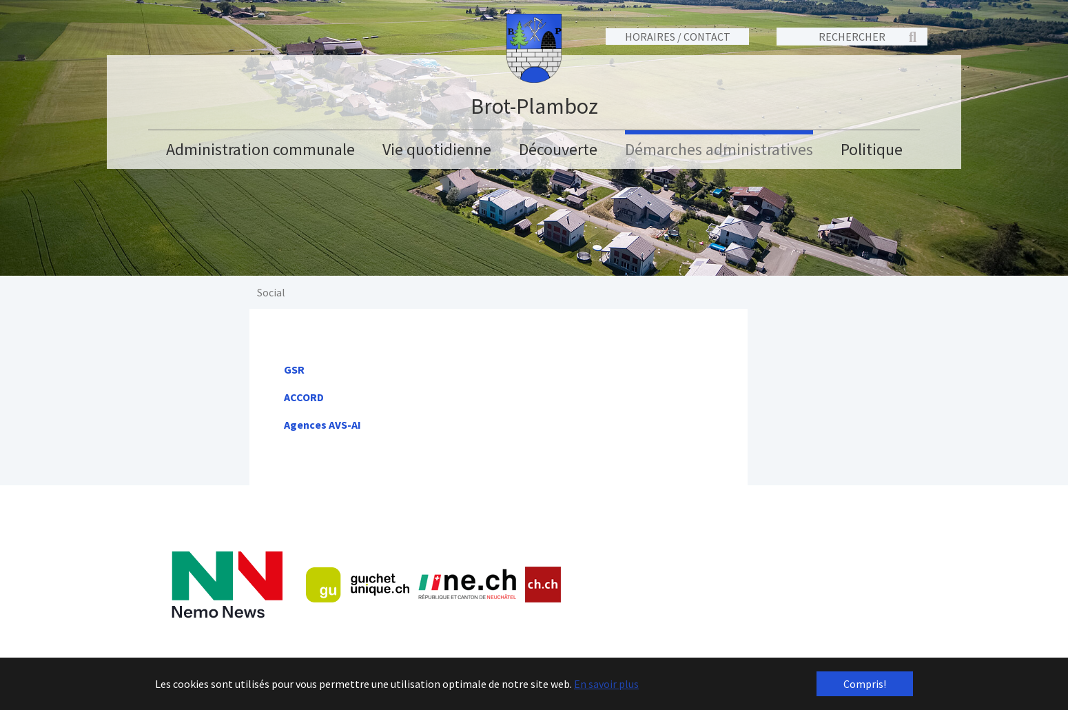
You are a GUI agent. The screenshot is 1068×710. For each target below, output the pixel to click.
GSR (294, 369)
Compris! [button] (864, 684)
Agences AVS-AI (322, 425)
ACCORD (304, 397)
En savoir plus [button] (606, 684)
